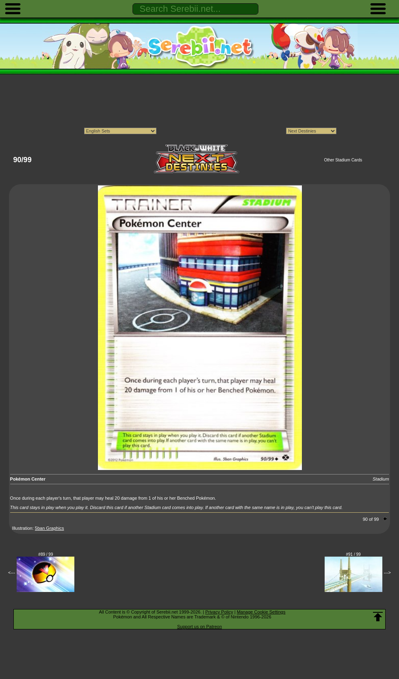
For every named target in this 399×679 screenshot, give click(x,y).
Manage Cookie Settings (261, 611)
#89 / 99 (45, 554)
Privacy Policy (219, 611)
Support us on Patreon (199, 626)
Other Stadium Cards (343, 160)
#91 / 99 (353, 554)
